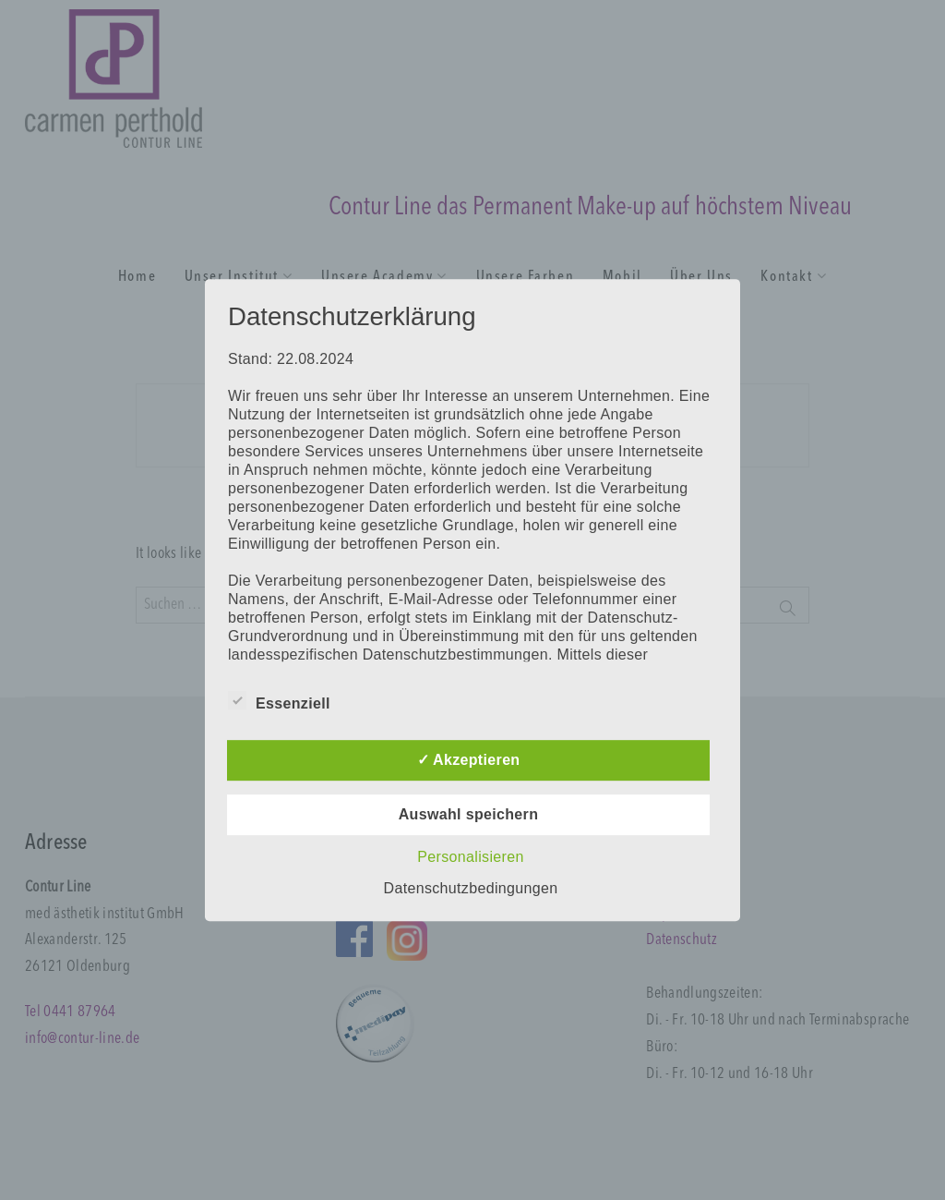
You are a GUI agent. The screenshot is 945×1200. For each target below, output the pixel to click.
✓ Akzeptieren (468, 760)
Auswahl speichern (469, 814)
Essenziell (279, 700)
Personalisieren (470, 857)
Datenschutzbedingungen (471, 888)
